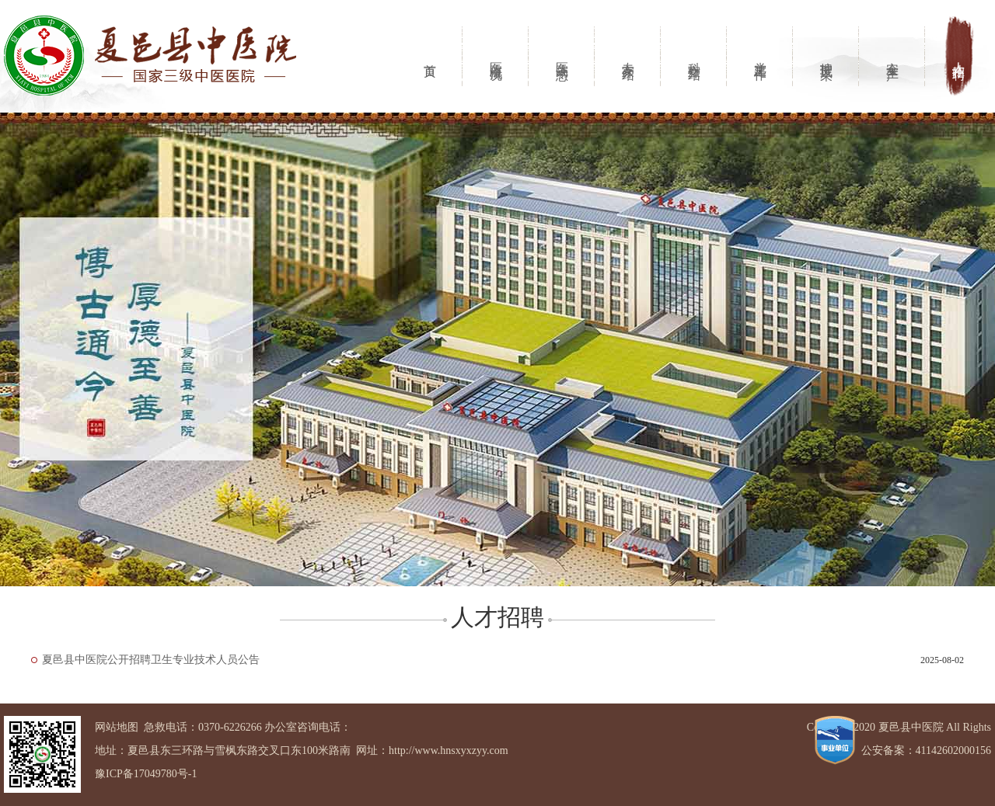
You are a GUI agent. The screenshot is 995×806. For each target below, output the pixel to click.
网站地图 (116, 727)
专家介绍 (628, 56)
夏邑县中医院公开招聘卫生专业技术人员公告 (151, 659)
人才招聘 (958, 56)
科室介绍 (694, 56)
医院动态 (562, 56)
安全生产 (892, 56)
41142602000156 (953, 750)
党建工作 (760, 56)
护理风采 (826, 56)
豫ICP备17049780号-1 (146, 774)
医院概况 (496, 56)
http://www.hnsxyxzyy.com (448, 750)
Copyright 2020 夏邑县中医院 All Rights (899, 727)
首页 (430, 56)
